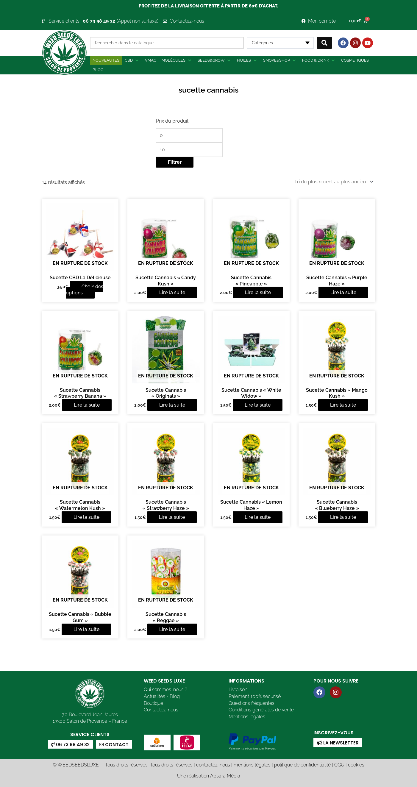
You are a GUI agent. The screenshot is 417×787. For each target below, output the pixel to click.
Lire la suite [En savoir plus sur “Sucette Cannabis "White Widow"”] (258, 405)
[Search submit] (324, 43)
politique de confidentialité (302, 765)
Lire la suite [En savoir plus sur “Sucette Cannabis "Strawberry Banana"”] (87, 405)
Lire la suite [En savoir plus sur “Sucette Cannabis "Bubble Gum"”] (86, 629)
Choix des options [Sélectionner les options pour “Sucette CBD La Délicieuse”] (85, 290)
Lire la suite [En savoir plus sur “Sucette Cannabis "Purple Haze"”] (343, 292)
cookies (356, 765)
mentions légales (252, 765)
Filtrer (175, 162)
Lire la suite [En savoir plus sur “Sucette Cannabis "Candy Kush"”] (172, 292)
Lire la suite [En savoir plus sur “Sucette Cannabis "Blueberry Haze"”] (343, 517)
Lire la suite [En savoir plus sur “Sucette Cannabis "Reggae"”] (172, 629)
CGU (339, 765)
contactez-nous (213, 765)
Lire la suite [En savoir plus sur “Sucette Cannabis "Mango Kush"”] (343, 405)
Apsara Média (225, 776)
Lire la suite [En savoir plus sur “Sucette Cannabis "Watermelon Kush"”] (86, 517)
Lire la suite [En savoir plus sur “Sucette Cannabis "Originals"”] (172, 405)
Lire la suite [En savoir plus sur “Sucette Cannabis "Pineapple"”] (258, 292)
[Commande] (333, 182)
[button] (132, 60)
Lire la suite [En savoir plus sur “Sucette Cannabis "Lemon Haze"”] (258, 517)
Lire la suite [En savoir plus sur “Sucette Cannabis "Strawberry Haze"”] (172, 517)
